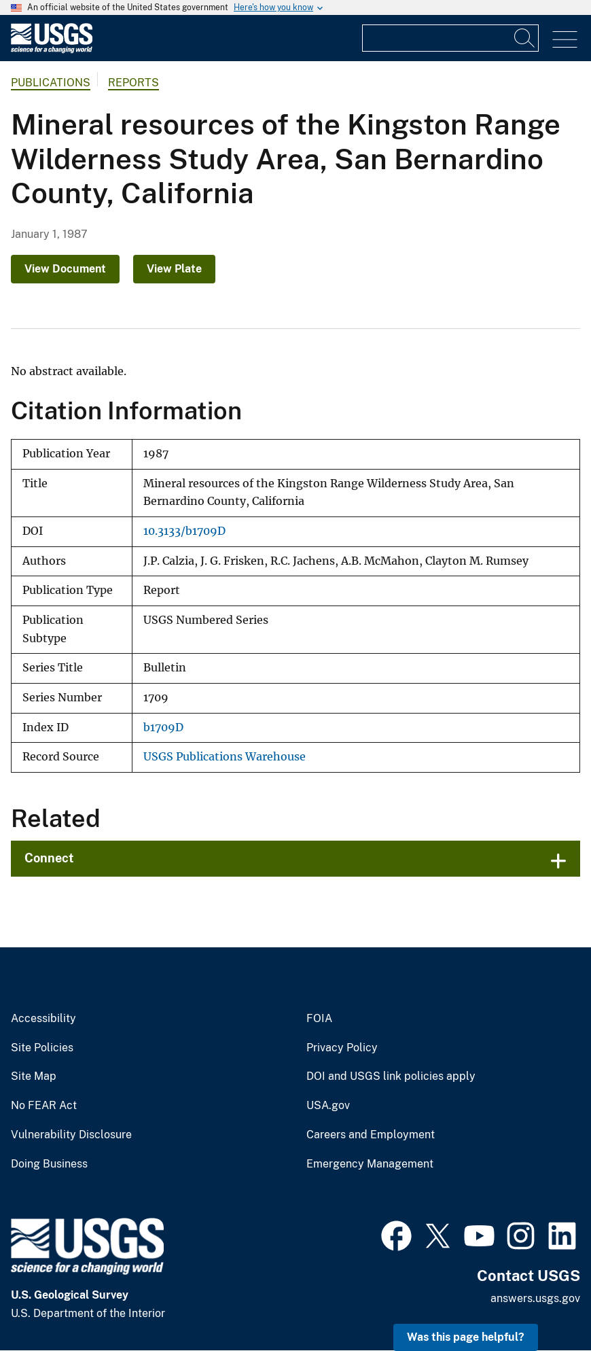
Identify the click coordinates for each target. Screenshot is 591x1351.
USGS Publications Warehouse (224, 756)
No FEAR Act (44, 1106)
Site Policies (42, 1048)
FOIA (319, 1019)
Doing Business (49, 1164)
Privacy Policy (342, 1048)
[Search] (525, 38)
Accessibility (43, 1019)
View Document (65, 268)
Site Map (33, 1076)
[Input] (450, 38)
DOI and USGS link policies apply (391, 1076)
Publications (50, 82)
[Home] (51, 49)
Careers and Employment (370, 1135)
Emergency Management (369, 1164)
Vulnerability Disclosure (71, 1135)
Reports (133, 82)
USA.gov (328, 1106)
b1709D (163, 727)
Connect (49, 858)
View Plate (174, 268)
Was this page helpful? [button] (465, 1337)
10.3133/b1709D (184, 531)
